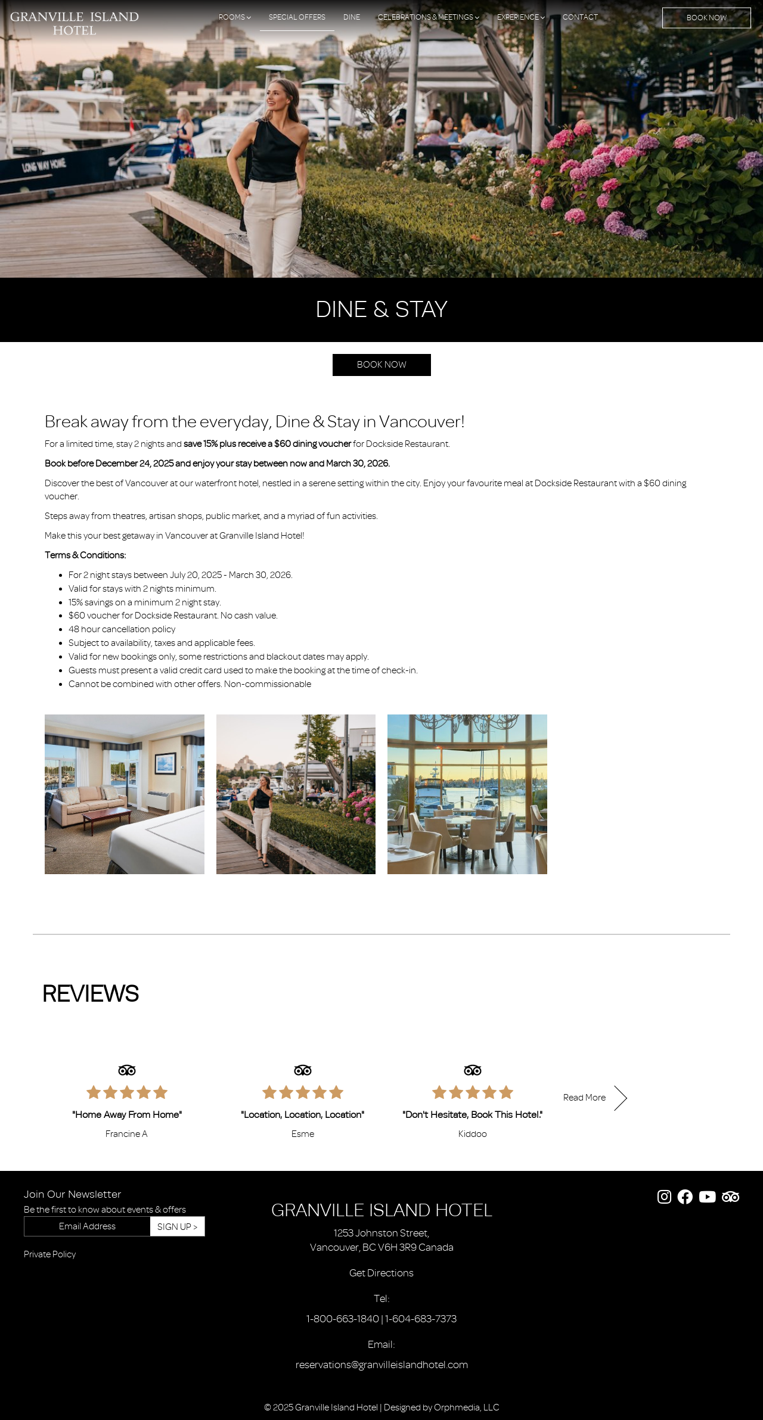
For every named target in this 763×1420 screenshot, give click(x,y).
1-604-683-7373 (421, 1319)
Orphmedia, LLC (467, 1407)
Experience (521, 17)
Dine (351, 17)
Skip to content (42, 55)
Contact (580, 17)
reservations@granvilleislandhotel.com (382, 1365)
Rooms (235, 17)
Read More (584, 1097)
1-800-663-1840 (342, 1319)
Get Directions (381, 1273)
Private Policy (50, 1254)
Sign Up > (177, 1227)
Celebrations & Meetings (428, 17)
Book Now (707, 18)
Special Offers (297, 17)
